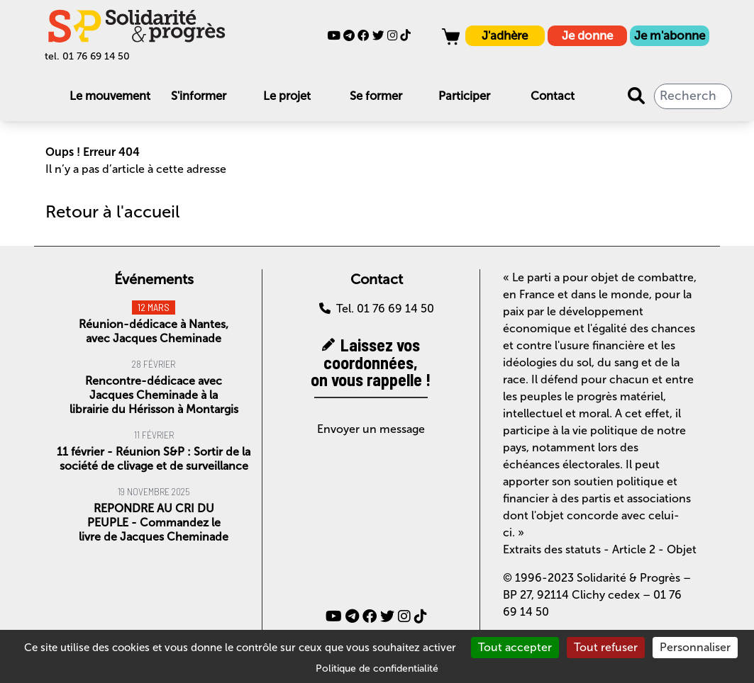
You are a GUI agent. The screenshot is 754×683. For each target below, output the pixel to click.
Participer (464, 96)
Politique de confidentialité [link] (377, 668)
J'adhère (505, 35)
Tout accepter (515, 647)
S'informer (198, 96)
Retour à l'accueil (112, 211)
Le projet (287, 96)
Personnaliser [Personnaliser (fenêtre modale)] (695, 647)
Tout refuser (606, 647)
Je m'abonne (669, 35)
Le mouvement (110, 96)
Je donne (587, 35)
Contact (553, 96)
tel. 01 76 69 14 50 (87, 56)
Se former (376, 96)
